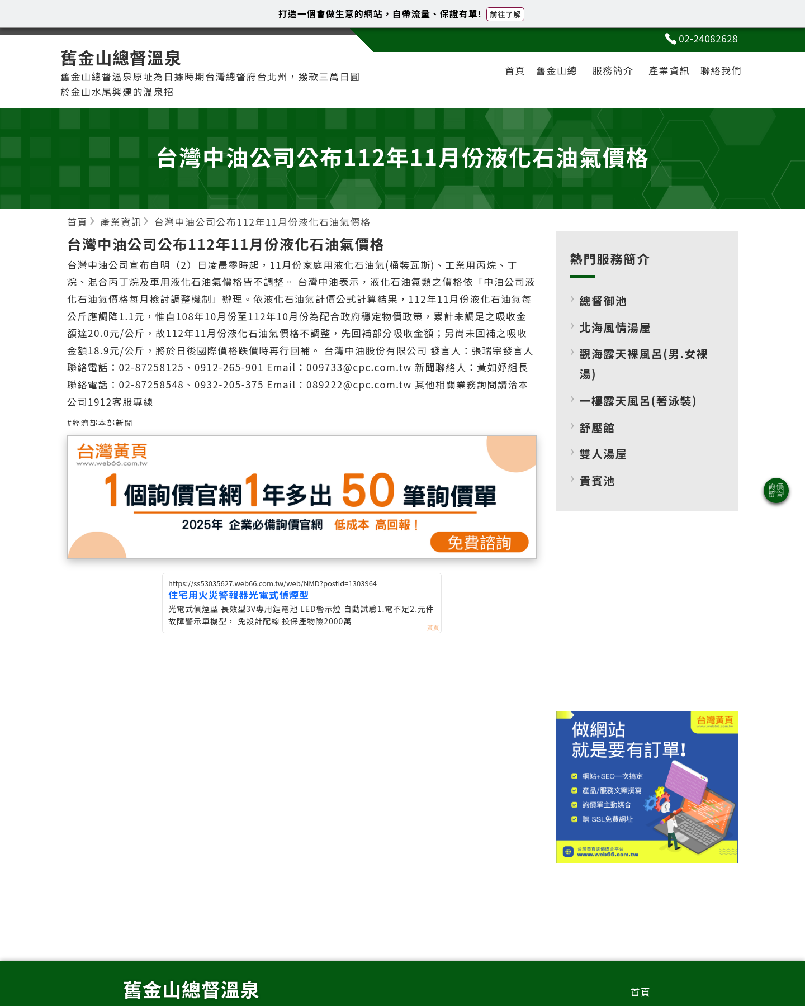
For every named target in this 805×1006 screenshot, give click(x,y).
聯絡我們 (721, 70)
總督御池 (604, 300)
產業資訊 (669, 70)
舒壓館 (597, 427)
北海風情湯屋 (615, 327)
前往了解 (505, 14)
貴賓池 (597, 480)
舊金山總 (556, 70)
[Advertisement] (646, 620)
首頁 (515, 70)
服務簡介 (613, 70)
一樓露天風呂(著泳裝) (638, 400)
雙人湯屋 (604, 453)
